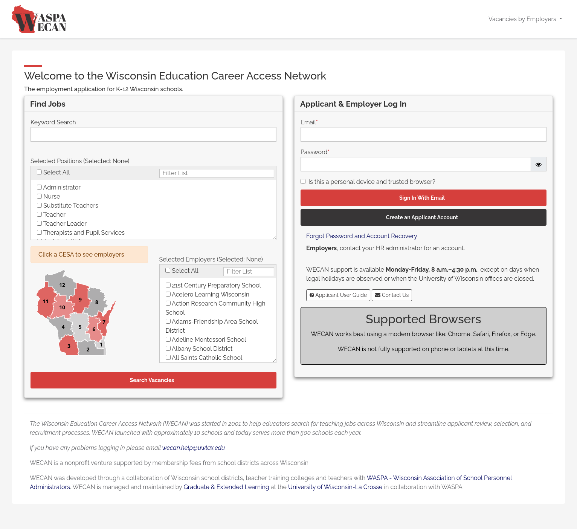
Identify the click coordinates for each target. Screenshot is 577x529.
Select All (56, 172)
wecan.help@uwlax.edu (193, 447)
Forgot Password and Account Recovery (361, 236)
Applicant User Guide (338, 295)
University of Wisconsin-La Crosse (335, 487)
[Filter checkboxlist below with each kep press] (217, 173)
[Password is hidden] (538, 164)
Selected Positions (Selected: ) (80, 161)
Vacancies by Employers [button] (523, 19)
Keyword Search (53, 122)
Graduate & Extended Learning (226, 487)
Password (315, 152)
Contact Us (392, 295)
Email (309, 122)
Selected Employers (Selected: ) (211, 259)
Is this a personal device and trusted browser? (371, 181)
